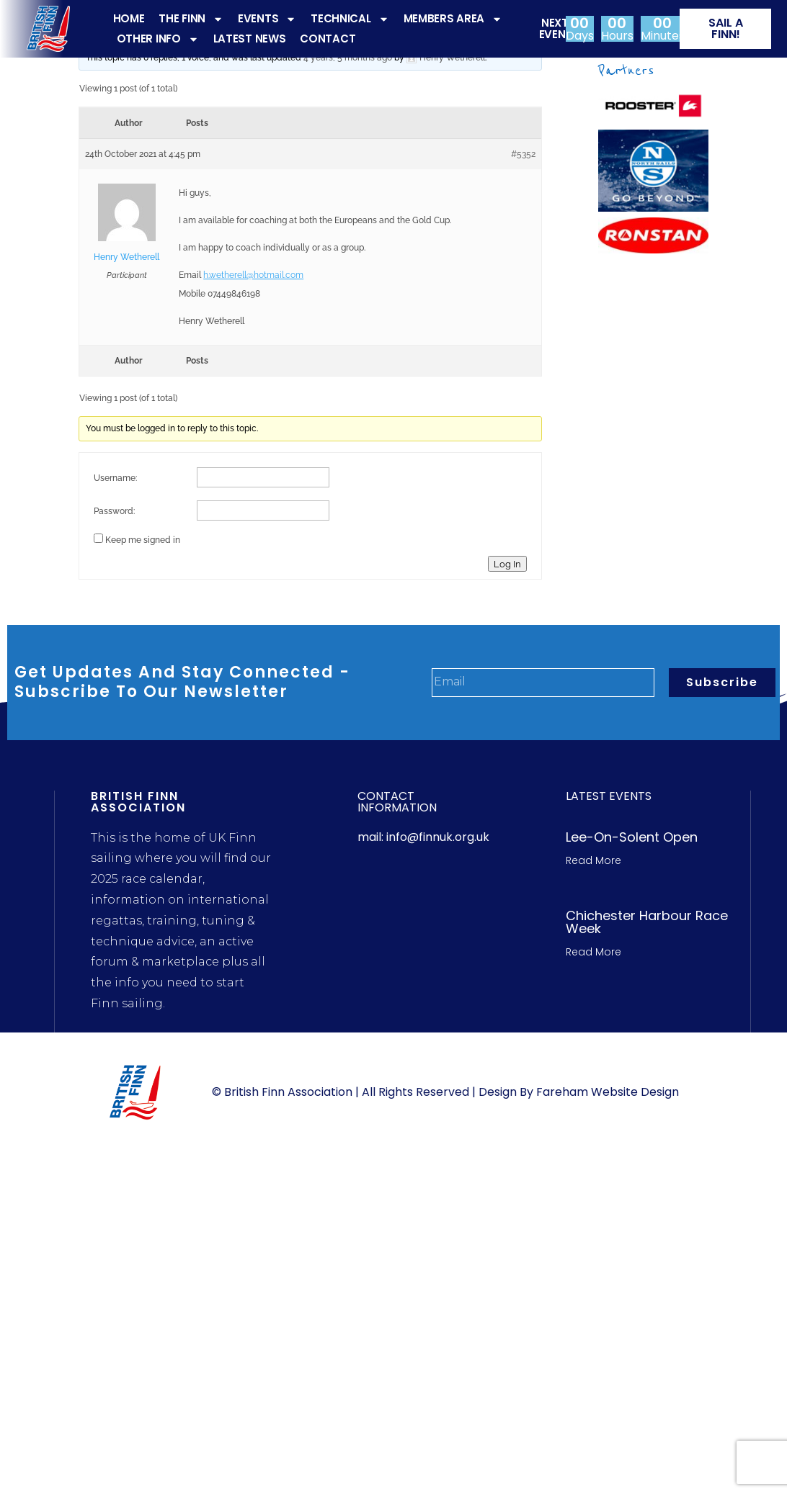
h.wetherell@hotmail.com (253, 275)
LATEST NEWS (249, 38)
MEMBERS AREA (453, 19)
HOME (129, 18)
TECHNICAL (349, 19)
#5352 (523, 154)
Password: (114, 511)
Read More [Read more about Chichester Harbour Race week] (593, 952)
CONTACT (327, 38)
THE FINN (191, 19)
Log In (507, 564)
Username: (115, 478)
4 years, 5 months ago (347, 58)
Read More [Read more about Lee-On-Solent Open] (593, 860)
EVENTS (267, 19)
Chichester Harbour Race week (647, 921)
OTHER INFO (158, 39)
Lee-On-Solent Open (632, 837)
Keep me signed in (142, 540)
